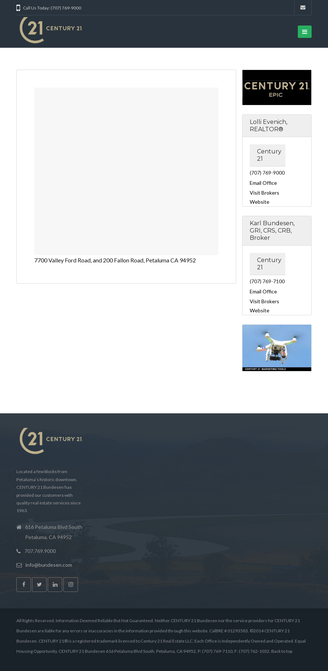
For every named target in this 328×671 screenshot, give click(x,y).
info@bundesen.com (48, 565)
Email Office (263, 183)
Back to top (281, 651)
